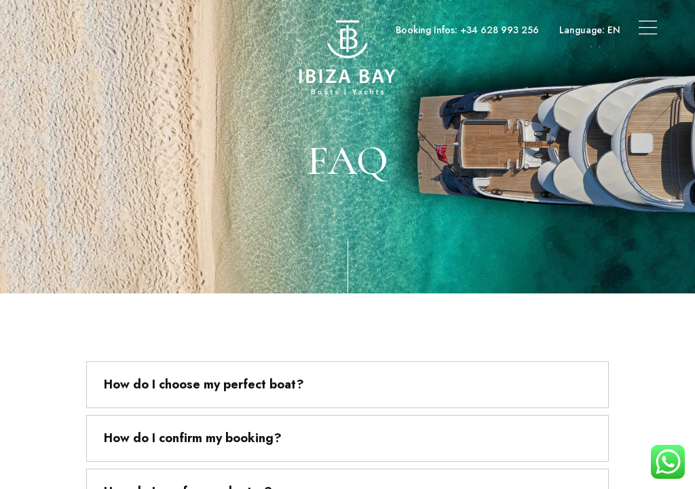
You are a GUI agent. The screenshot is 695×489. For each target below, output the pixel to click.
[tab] (347, 384)
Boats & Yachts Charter (91, 30)
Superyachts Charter (206, 30)
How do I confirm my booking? (193, 438)
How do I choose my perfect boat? (204, 384)
